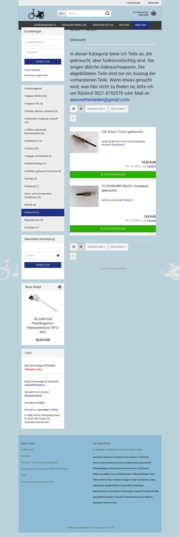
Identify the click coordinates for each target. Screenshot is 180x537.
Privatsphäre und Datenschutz (37, 486)
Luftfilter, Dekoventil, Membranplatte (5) (35, 135)
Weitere (124, 24)
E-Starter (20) (31, 152)
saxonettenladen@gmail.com (100, 104)
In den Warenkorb (112, 178)
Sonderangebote (45, 24)
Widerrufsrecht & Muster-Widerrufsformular (44, 473)
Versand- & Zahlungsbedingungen (39, 466)
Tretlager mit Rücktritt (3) (37, 160)
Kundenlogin (133, 3)
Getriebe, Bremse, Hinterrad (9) (41, 115)
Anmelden (43, 66)
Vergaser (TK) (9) (102, 24)
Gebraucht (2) (31, 216)
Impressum (27, 453)
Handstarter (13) (33, 145)
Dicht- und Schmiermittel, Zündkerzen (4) (38, 199)
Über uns (140, 24)
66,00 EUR (43, 344)
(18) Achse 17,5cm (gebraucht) (122, 136)
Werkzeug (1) (31, 190)
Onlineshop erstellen (78, 532)
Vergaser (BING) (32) (74, 24)
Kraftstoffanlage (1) (35, 167)
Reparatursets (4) (33, 224)
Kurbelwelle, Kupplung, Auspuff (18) (41, 124)
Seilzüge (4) (30, 182)
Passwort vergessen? (36, 79)
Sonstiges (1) (31, 231)
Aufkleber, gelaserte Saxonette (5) (42, 175)
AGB (23, 479)
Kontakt (25, 460)
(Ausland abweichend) (113, 149)
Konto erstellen (32, 74)
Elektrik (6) (30, 209)
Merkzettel (152, 3)
